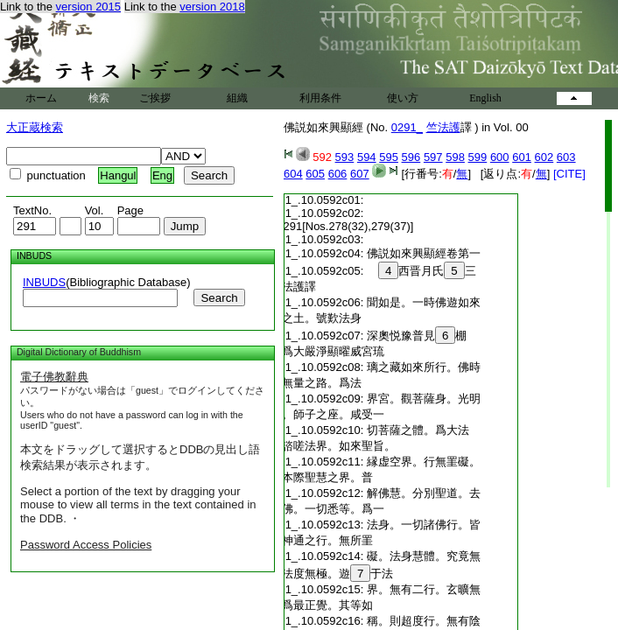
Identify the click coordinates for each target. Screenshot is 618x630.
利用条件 (320, 98)
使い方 (402, 98)
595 (388, 157)
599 (478, 157)
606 (338, 173)
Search (218, 297)
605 (315, 173)
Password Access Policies (85, 544)
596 (411, 157)
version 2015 (88, 6)
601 (521, 157)
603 (566, 157)
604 (293, 173)
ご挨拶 (155, 98)
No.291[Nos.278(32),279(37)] (336, 226)
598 (455, 157)
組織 (237, 98)
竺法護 (443, 127)
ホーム (41, 98)
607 (359, 173)
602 (544, 157)
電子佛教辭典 (54, 376)
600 (499, 157)
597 (433, 157)
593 (345, 157)
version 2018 (211, 6)
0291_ (407, 127)
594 (366, 157)
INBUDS (44, 282)
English (485, 98)
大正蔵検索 (34, 127)
